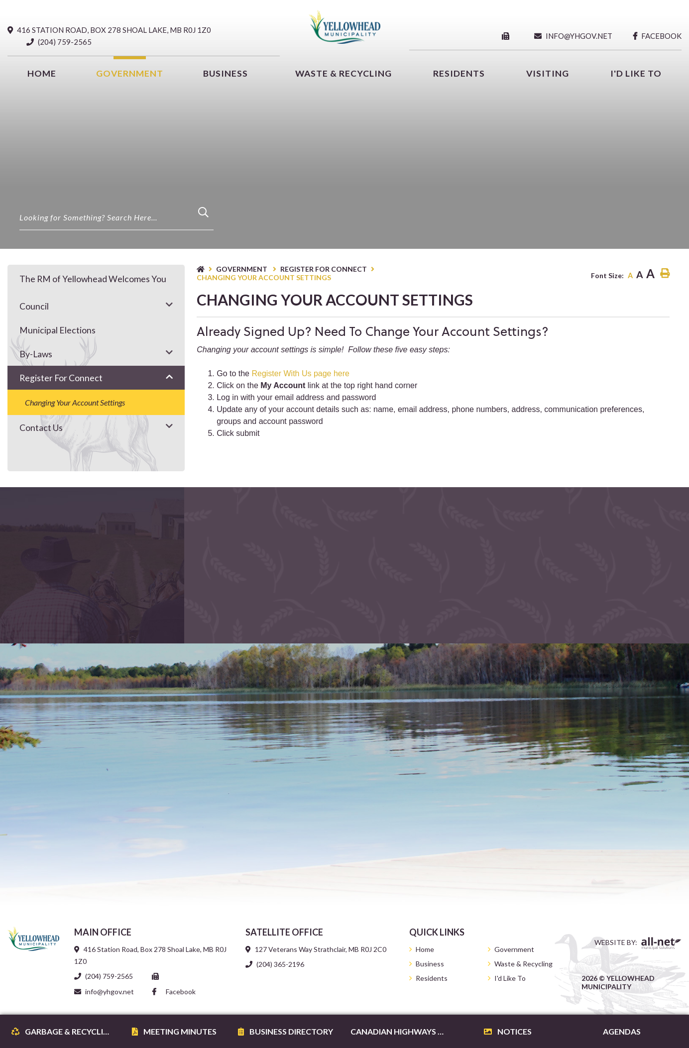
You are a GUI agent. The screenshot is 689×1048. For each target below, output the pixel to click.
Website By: (638, 943)
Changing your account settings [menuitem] (75, 402)
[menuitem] (41, 73)
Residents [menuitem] (459, 73)
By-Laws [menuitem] (35, 354)
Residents (432, 978)
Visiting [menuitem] (547, 73)
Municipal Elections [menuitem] (57, 330)
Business (430, 963)
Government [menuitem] (129, 73)
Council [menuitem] (34, 306)
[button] (169, 304)
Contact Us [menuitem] (41, 427)
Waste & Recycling (523, 963)
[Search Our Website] (116, 217)
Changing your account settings (264, 277)
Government (242, 269)
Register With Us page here (300, 373)
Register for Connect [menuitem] (61, 378)
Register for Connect (323, 269)
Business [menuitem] (225, 73)
